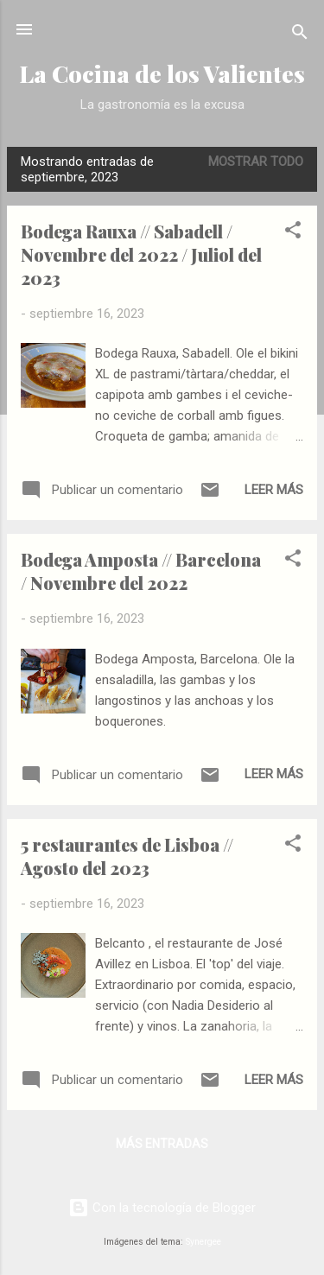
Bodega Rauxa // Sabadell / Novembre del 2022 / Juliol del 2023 (141, 254)
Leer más (274, 490)
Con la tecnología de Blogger (162, 1207)
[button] (293, 232)
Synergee (203, 1241)
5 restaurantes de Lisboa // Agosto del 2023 (127, 856)
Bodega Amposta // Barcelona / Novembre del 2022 (141, 571)
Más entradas (162, 1144)
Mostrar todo (255, 161)
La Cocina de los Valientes (162, 73)
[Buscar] (299, 35)
